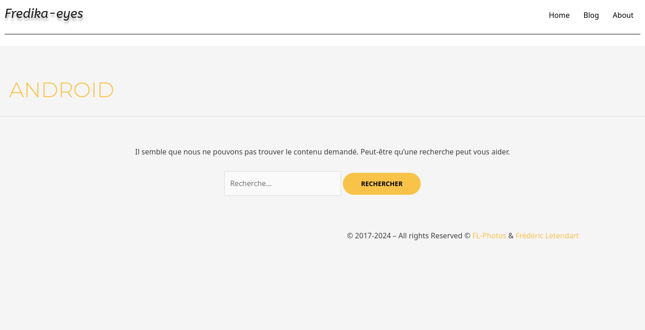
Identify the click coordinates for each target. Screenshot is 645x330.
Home (559, 15)
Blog (591, 15)
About (623, 15)
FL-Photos (489, 236)
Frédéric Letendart (547, 236)
